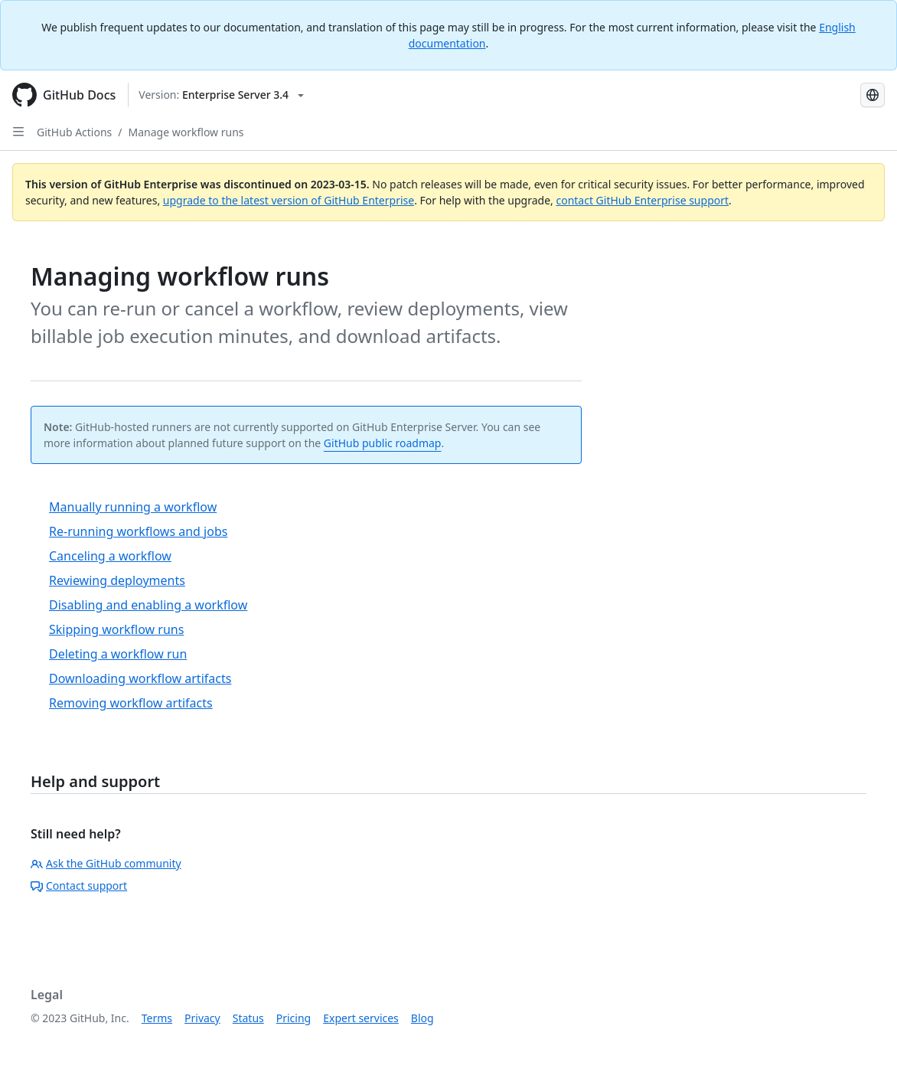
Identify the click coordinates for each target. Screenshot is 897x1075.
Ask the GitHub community (106, 863)
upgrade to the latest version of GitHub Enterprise (288, 200)
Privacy (202, 1018)
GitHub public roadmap (383, 443)
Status (248, 1018)
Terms (157, 1018)
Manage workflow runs (186, 132)
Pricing (293, 1018)
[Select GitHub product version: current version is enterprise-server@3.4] (221, 95)
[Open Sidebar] (18, 131)
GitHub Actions (74, 132)
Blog (422, 1018)
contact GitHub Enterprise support (642, 200)
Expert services (361, 1018)
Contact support (79, 885)
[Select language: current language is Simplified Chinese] (872, 95)
